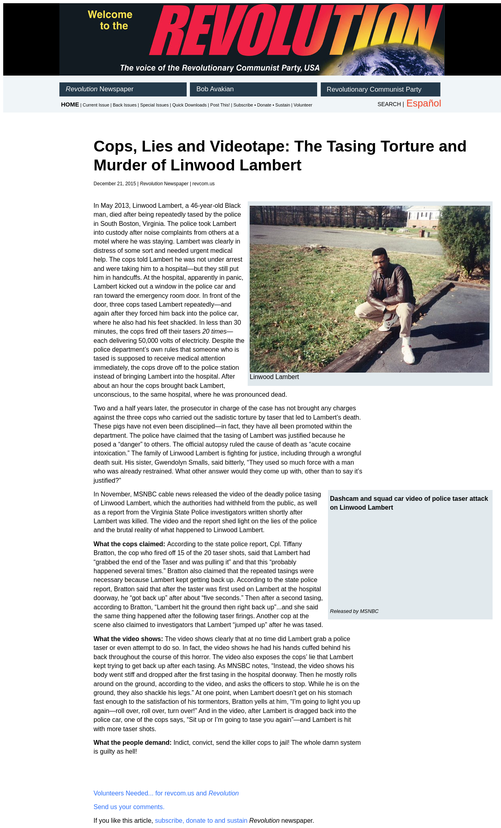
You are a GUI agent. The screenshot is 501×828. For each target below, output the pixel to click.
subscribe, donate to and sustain (201, 820)
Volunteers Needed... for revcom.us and (166, 793)
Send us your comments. (129, 806)
